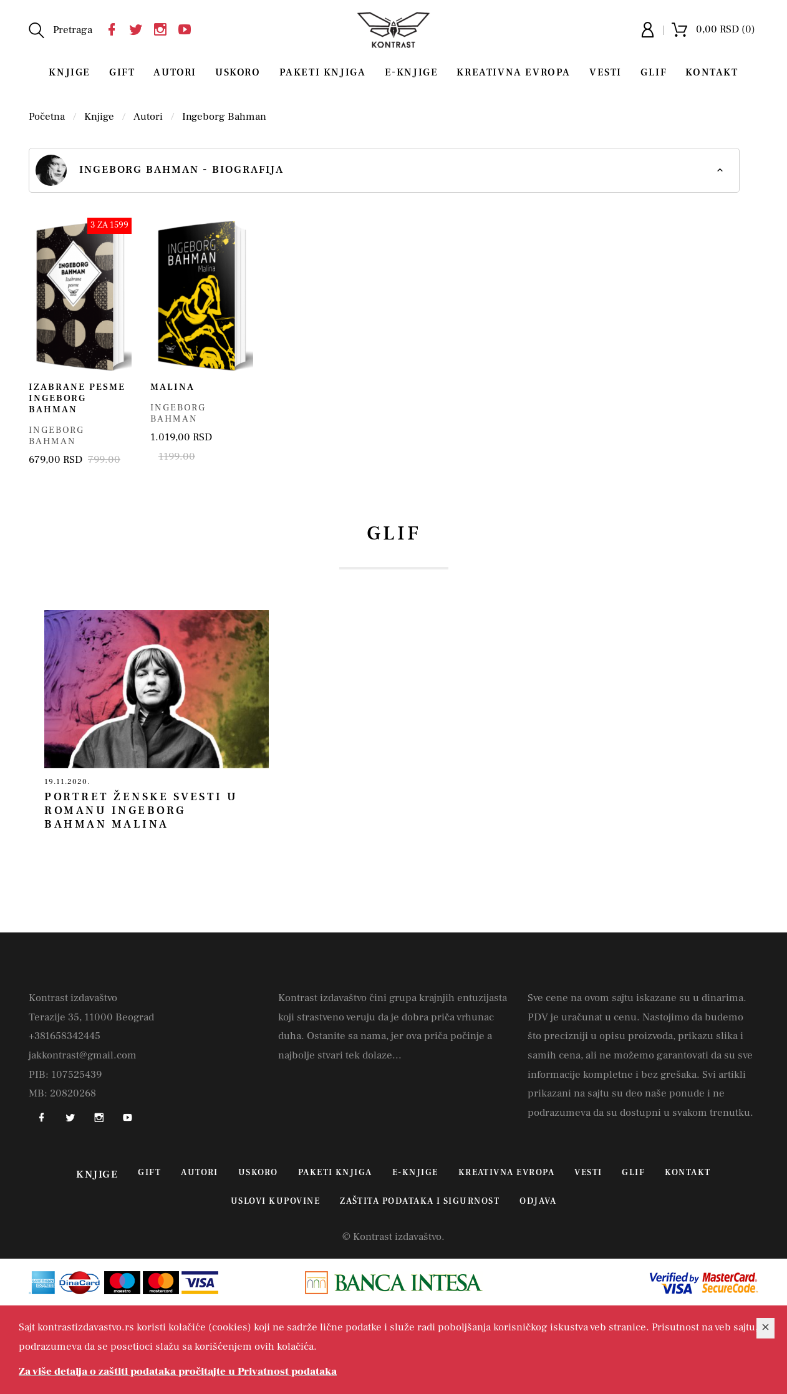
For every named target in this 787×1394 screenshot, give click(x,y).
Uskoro (238, 72)
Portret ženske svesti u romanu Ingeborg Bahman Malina (141, 810)
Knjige (69, 72)
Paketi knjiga (322, 72)
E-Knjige (411, 72)
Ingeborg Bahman (224, 116)
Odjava (537, 1201)
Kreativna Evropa (513, 72)
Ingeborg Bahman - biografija (160, 170)
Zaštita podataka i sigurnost (420, 1201)
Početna (47, 116)
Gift (122, 72)
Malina (172, 387)
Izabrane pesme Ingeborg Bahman (77, 398)
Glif (653, 72)
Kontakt (711, 72)
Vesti (605, 72)
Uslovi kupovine (275, 1201)
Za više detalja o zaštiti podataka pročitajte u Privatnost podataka (178, 1371)
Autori (174, 72)
